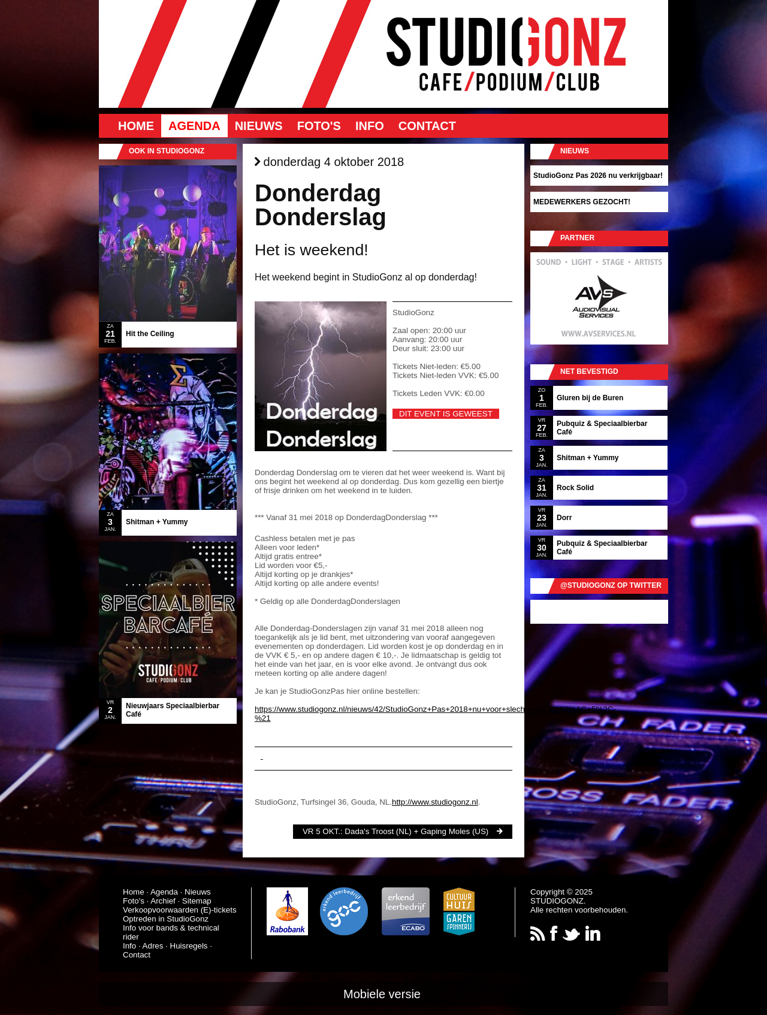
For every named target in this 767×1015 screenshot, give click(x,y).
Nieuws (259, 125)
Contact (427, 125)
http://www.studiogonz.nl (435, 802)
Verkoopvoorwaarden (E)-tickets (180, 909)
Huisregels (189, 945)
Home (136, 125)
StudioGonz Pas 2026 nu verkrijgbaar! (598, 175)
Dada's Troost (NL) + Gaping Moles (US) (416, 831)
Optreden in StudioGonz (166, 918)
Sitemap (197, 900)
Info (369, 125)
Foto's (319, 125)
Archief (162, 900)
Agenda (194, 125)
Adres (153, 945)
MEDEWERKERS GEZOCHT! (581, 202)
